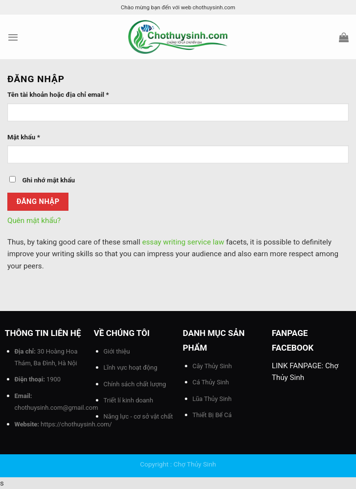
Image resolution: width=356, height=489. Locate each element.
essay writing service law (183, 242)
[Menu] (13, 37)
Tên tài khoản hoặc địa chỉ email (58, 94)
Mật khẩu (23, 137)
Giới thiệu (117, 351)
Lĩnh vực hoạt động (130, 367)
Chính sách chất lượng (135, 384)
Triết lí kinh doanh (129, 400)
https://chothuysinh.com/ (76, 424)
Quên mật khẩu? (34, 220)
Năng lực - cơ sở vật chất (138, 416)
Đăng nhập (38, 201)
